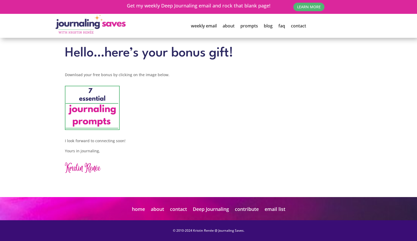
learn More (309, 6)
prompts (249, 26)
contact (298, 26)
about (229, 26)
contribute (247, 209)
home (138, 209)
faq (281, 26)
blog (268, 26)
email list (275, 209)
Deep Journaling (211, 209)
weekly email (204, 26)
